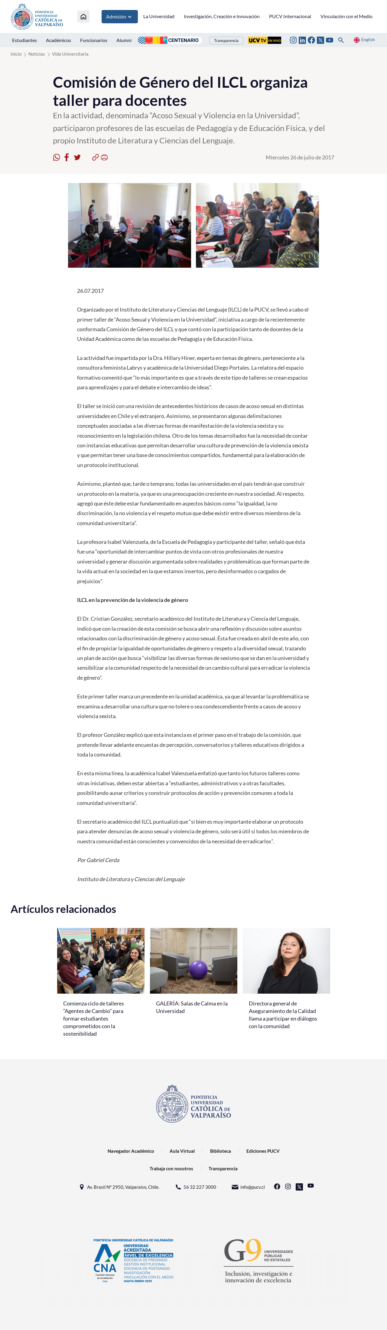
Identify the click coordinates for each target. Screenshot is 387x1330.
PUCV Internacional (290, 16)
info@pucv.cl (248, 1187)
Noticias (36, 54)
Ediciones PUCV (263, 1151)
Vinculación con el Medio (346, 16)
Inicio (16, 54)
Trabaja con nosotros (171, 1168)
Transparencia (226, 40)
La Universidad (158, 16)
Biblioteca (220, 1151)
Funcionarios (93, 40)
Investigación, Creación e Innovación (222, 16)
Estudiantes (24, 40)
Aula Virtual (182, 1151)
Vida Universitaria (70, 54)
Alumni (124, 40)
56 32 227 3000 (195, 1187)
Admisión (119, 16)
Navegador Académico (131, 1151)
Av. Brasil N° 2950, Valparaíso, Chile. (118, 1187)
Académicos (58, 40)
